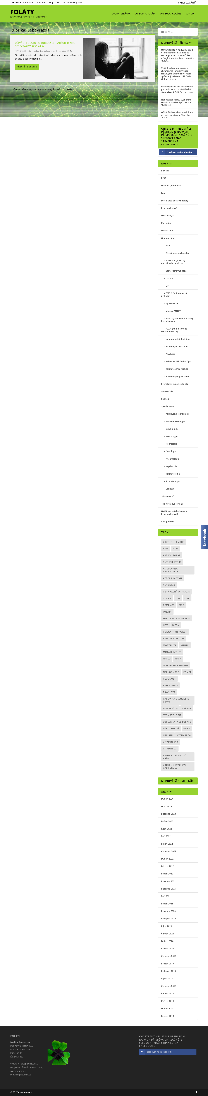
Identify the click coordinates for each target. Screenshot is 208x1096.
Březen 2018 (167, 1016)
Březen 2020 (167, 948)
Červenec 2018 (168, 986)
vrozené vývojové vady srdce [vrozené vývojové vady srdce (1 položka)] (174, 767)
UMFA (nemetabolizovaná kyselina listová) (174, 513)
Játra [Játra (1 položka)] (175, 625)
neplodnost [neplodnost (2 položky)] (171, 672)
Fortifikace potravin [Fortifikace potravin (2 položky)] (176, 618)
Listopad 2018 (168, 971)
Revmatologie (173, 474)
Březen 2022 (167, 866)
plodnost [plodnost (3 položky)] (169, 679)
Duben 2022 (167, 859)
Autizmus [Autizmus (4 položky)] (169, 585)
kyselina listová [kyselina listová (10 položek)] (174, 638)
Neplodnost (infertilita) (177, 339)
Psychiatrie (50, 51)
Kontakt (190, 13)
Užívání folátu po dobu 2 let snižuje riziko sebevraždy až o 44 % (45, 45)
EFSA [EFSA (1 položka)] (181, 605)
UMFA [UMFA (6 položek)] (186, 728)
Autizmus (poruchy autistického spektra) (173, 262)
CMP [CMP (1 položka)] (187, 598)
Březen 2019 (167, 963)
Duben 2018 (167, 1008)
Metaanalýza (167, 215)
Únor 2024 (166, 806)
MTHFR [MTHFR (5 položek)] (185, 645)
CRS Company (25, 1092)
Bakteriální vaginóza (176, 271)
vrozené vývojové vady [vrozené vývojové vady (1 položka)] (174, 757)
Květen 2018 (167, 1001)
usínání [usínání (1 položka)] (168, 735)
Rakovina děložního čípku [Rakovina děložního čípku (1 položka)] (176, 700)
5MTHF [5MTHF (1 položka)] (180, 542)
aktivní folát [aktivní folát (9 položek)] (171, 555)
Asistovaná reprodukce (177, 414)
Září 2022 (166, 836)
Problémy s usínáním (176, 346)
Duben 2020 (167, 941)
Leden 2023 (167, 821)
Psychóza (170, 354)
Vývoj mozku (167, 521)
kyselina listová (39, 51)
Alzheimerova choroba (177, 253)
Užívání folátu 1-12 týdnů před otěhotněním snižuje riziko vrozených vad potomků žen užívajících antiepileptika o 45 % (177, 54)
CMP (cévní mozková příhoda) (174, 295)
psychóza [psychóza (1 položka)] (169, 692)
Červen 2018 (167, 993)
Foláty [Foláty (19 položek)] (167, 612)
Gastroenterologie (175, 421)
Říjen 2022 (166, 829)
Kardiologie (171, 436)
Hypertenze (172, 303)
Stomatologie (173, 481)
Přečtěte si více (27, 66)
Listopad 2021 (168, 889)
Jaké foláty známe (170, 13)
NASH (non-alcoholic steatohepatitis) (174, 330)
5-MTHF (165, 170)
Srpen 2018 (167, 978)
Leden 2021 (167, 903)
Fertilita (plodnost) (170, 185)
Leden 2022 (167, 873)
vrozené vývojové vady (177, 376)
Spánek (165, 399)
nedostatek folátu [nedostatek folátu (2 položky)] (175, 665)
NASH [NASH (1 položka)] (178, 658)
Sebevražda (61, 51)
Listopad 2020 (168, 918)
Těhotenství (167, 496)
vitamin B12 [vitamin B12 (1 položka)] (170, 742)
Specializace (167, 406)
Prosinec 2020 (168, 911)
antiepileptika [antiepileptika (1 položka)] (172, 562)
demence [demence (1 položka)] (168, 605)
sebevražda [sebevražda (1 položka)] (170, 708)
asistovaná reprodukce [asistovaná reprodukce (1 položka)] (171, 570)
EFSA (163, 178)
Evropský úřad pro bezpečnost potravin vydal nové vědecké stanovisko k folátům (177, 89)
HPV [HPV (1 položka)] (165, 625)
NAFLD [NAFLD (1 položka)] (167, 658)
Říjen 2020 (166, 926)
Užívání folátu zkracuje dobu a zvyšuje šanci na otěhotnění (177, 114)
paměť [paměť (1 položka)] (187, 672)
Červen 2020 (167, 933)
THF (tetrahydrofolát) (172, 504)
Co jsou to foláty (145, 13)
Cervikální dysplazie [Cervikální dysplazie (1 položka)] (176, 591)
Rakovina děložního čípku (179, 361)
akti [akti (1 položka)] (175, 548)
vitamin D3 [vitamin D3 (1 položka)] (170, 748)
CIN (167, 286)
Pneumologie (172, 459)
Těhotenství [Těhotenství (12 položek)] (171, 728)
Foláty (29, 51)
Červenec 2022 (168, 851)
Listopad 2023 (168, 814)
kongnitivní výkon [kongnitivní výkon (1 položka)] (175, 632)
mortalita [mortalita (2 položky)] (169, 645)
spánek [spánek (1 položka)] (186, 708)
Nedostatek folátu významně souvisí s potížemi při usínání (176, 101)
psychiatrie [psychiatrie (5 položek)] (170, 685)
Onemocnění (167, 238)
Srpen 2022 (167, 844)
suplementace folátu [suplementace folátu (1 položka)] (177, 722)
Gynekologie (172, 429)
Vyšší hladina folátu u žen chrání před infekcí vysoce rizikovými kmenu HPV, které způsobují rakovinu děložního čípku (176, 74)
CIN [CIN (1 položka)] (178, 598)
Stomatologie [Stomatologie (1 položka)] (172, 715)
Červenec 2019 (168, 956)
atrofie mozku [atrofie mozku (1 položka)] (172, 578)
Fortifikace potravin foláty (174, 200)
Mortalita (166, 223)
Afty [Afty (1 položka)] (165, 548)
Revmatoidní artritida (177, 369)
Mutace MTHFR (173, 311)
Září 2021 (166, 896)
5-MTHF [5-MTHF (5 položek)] (167, 542)
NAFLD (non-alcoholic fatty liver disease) (177, 320)
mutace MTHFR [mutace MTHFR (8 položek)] (172, 652)
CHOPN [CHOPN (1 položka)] (167, 598)
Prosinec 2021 (168, 881)
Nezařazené (167, 230)
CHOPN (169, 278)
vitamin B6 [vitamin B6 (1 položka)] (184, 735)
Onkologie (171, 451)
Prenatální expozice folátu (175, 384)
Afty (168, 245)
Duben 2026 (167, 799)
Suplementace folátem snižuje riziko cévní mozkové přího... (53, 2)
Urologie (170, 489)
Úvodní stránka (121, 13)
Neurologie (171, 444)
